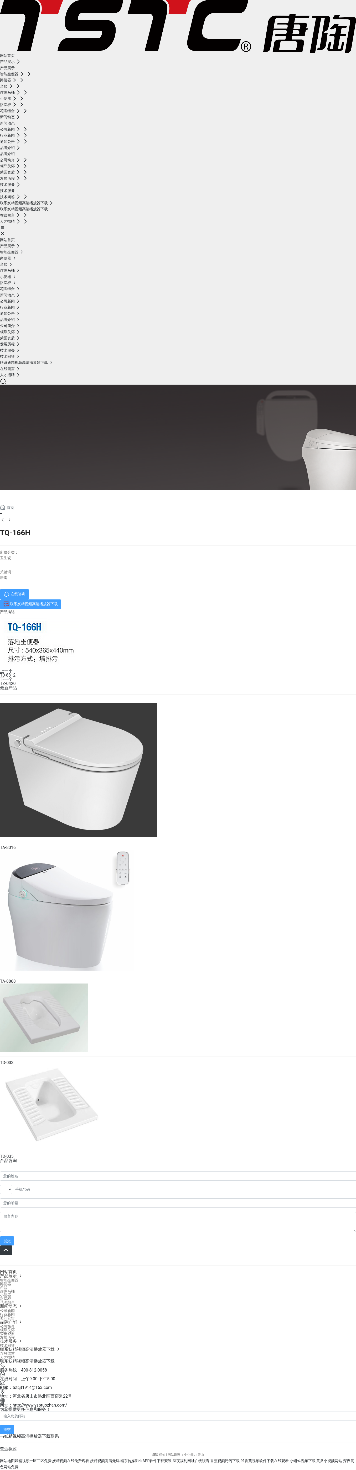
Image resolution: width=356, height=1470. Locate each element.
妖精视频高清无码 (105, 1461)
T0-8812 (8, 675)
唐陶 (3, 577)
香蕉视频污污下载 (225, 1461)
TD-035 (6, 1156)
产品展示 (21, 496)
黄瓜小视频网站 (329, 1461)
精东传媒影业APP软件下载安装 (146, 1461)
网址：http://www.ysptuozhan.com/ (33, 1405)
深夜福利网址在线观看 (191, 1461)
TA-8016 (8, 847)
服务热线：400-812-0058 (23, 1370)
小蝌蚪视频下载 (303, 1461)
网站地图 (7, 1461)
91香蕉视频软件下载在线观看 (265, 1461)
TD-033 (6, 1062)
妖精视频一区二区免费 (33, 1461)
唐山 (201, 1455)
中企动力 (190, 1455)
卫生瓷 (5, 558)
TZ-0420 (8, 683)
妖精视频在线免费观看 (70, 1461)
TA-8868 (8, 981)
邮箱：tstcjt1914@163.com (26, 1387)
